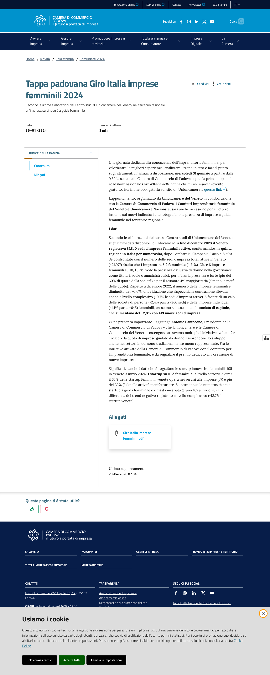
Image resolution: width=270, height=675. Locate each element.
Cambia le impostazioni (106, 660)
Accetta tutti (71, 660)
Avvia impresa (90, 552)
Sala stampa (65, 59)
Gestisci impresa (147, 552)
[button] (239, 21)
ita (237, 5)
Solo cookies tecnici (39, 660)
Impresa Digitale (92, 565)
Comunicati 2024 (92, 59)
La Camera (32, 552)
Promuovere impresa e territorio (214, 552)
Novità (45, 59)
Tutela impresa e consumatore (46, 565)
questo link (215, 189)
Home (30, 59)
